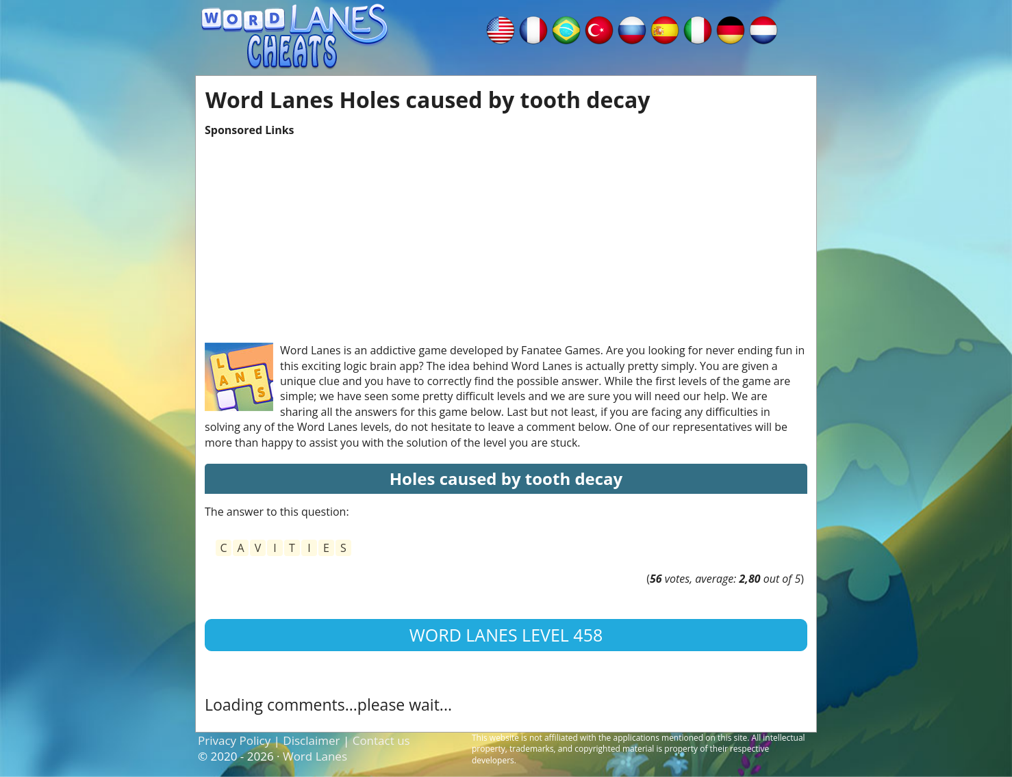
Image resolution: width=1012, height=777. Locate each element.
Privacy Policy (234, 740)
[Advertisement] (506, 233)
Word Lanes (315, 756)
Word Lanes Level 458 (506, 634)
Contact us (381, 740)
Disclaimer (311, 740)
